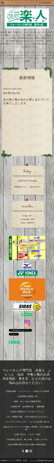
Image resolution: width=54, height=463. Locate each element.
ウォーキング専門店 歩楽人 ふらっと (21, 460)
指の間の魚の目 (11, 93)
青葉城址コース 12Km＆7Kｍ (27, 187)
